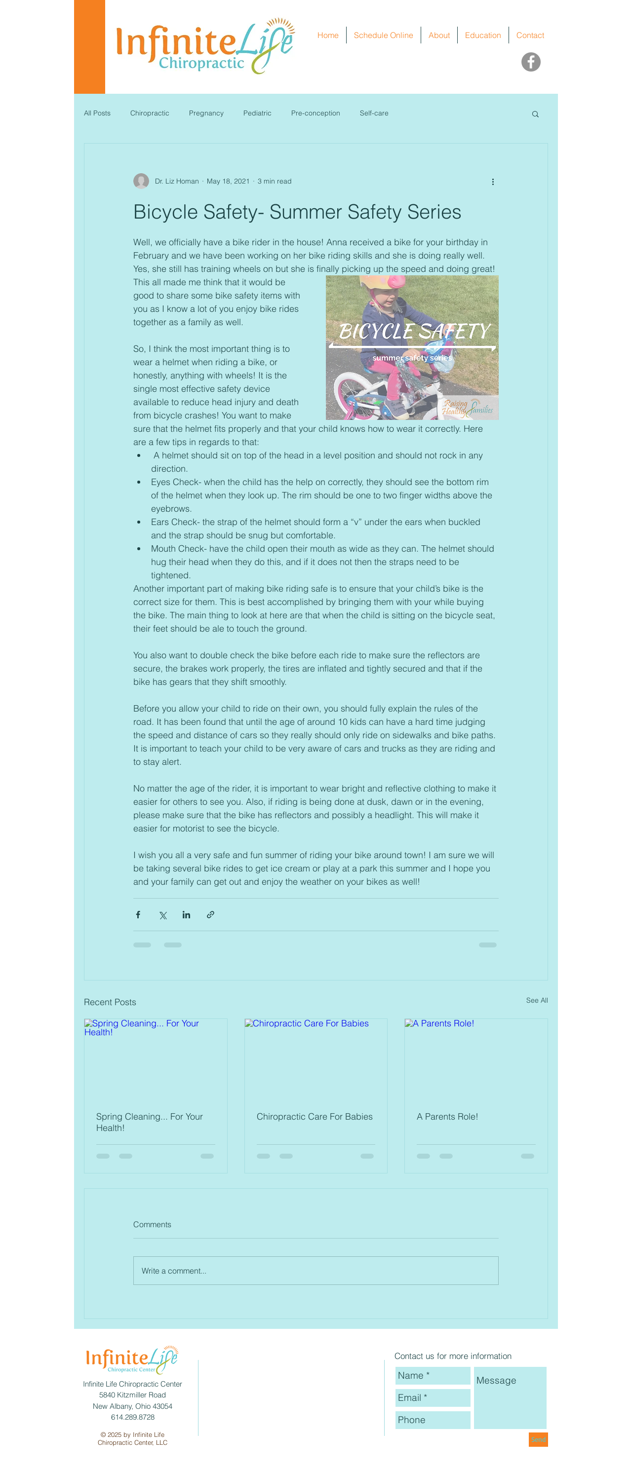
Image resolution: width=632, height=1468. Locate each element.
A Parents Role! (447, 1116)
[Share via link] (210, 914)
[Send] (538, 1439)
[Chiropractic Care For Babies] (316, 1059)
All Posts (97, 113)
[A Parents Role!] (476, 1059)
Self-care (374, 113)
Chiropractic (149, 113)
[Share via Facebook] (138, 914)
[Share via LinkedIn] (186, 914)
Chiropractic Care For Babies (315, 1116)
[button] (535, 113)
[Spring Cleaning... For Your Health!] (155, 1059)
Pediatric (257, 113)
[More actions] (493, 181)
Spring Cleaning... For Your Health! (149, 1122)
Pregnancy (206, 113)
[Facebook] (531, 62)
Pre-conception (315, 113)
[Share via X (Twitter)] (162, 914)
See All (537, 1000)
